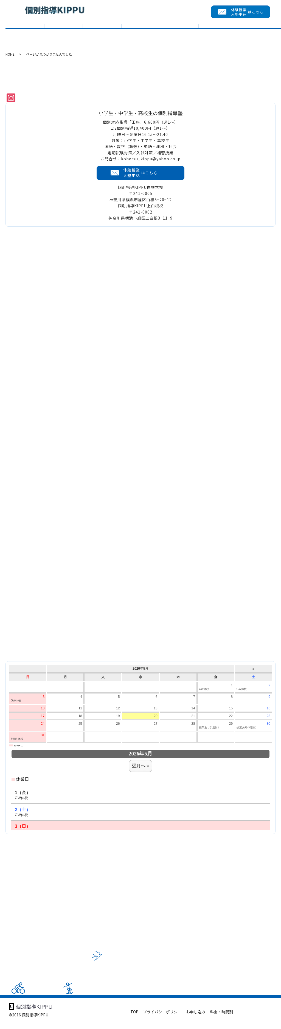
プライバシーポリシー (162, 1017)
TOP (24, 35)
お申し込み (195, 1017)
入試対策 (102, 35)
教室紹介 (141, 35)
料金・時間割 (221, 1017)
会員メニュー (256, 35)
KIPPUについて (63, 35)
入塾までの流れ (179, 35)
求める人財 (218, 35)
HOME (10, 60)
